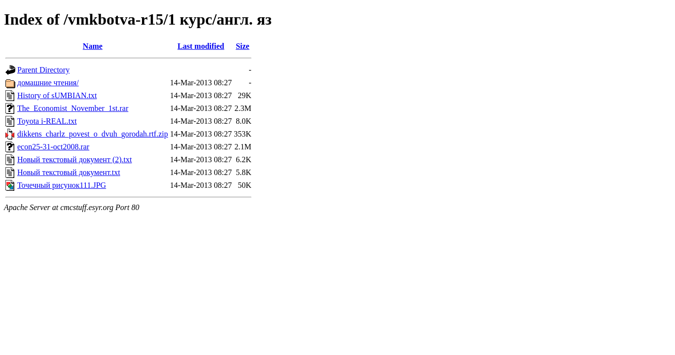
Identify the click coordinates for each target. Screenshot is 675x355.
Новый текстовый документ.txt (68, 172)
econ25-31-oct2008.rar (53, 146)
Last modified (201, 46)
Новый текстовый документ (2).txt (74, 159)
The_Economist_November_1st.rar (72, 108)
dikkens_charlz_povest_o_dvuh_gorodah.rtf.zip (92, 134)
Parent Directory (43, 70)
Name (93, 46)
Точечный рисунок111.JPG (61, 185)
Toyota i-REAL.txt (47, 121)
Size (242, 46)
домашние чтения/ (48, 82)
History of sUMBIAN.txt (57, 95)
